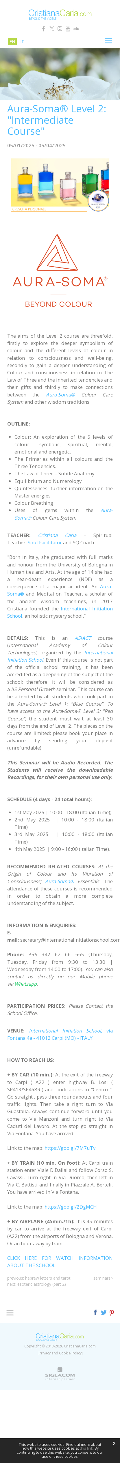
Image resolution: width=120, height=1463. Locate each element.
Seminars (101, 1278)
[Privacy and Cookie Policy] (60, 1353)
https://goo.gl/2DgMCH (71, 1206)
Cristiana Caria (57, 535)
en (12, 41)
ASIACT (83, 638)
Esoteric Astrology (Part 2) (41, 1284)
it (22, 41)
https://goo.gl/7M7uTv (70, 1148)
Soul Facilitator (45, 542)
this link (86, 1448)
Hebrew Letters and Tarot (48, 1278)
